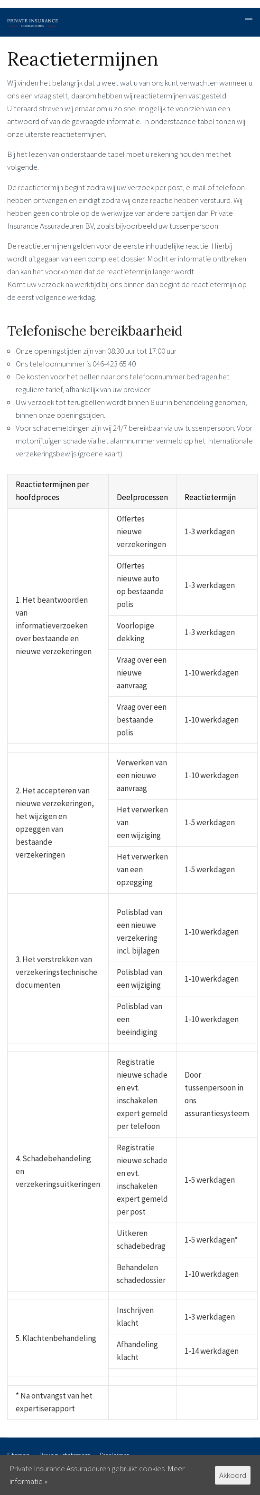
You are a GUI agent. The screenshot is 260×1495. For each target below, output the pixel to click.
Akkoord (232, 1475)
